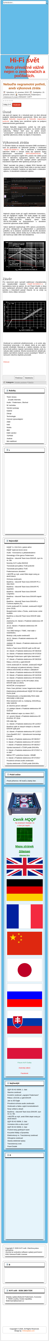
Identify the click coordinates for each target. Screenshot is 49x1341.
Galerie (9, 411)
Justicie (9, 438)
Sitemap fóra (24, 855)
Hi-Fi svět (24, 60)
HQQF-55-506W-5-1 (11, 149)
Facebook (24, 1073)
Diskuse (6, 362)
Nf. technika (11, 405)
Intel (8, 425)
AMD (8, 422)
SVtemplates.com (28, 1331)
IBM (8, 430)
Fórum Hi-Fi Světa (24, 1063)
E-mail (15, 97)
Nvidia (9, 427)
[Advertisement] (24, 28)
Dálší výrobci (11, 433)
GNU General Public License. (16, 1254)
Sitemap (24, 851)
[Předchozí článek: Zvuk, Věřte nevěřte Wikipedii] (19, 377)
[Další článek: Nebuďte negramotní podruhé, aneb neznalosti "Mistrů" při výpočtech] (29, 377)
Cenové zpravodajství (15, 419)
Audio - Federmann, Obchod (17, 402)
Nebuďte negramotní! (17, 119)
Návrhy (30, 382)
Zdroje (9, 413)
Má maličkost (12, 441)
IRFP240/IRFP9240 (33, 154)
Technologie (11, 416)
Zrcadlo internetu (14, 400)
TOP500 (10, 436)
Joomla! (8, 1252)
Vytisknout (7, 97)
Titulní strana (11, 397)
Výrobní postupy (21, 382)
